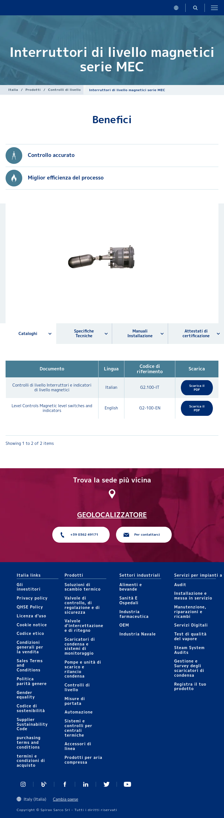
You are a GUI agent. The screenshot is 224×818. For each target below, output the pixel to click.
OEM (124, 625)
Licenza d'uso (31, 615)
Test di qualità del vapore (190, 636)
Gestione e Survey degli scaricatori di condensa (189, 668)
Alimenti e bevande (130, 587)
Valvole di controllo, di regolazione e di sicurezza (82, 605)
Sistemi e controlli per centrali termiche (78, 727)
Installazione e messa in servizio (193, 596)
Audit (180, 584)
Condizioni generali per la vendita (30, 647)
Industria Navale (137, 634)
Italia (13, 89)
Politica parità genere (32, 681)
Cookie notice (32, 624)
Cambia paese (65, 799)
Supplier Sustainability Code (32, 724)
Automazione (79, 712)
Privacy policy (32, 598)
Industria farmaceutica (134, 614)
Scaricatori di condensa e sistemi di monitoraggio (80, 646)
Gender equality (26, 695)
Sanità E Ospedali (129, 600)
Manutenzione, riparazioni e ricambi (190, 611)
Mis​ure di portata (75, 701)
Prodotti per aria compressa (83, 760)
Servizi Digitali (191, 625)
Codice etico (30, 633)
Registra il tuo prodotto (190, 686)
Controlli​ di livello (64, 89)
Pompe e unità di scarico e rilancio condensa (83, 669)
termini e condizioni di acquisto (31, 760)
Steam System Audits (189, 650)
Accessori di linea (78, 746)
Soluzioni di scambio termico (83, 587)
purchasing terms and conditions (29, 742)
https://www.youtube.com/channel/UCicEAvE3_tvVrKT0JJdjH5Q (127, 784)
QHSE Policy (30, 607)
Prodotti (33, 89)
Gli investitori (29, 587)
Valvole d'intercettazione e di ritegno (84, 625)
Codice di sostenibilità (31, 708)
